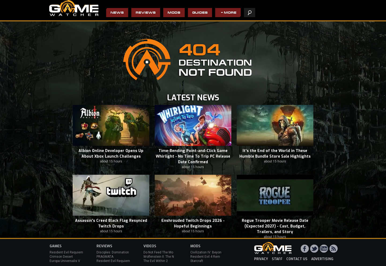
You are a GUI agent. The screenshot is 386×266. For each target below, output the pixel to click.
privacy (261, 259)
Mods (174, 13)
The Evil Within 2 (155, 261)
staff (277, 259)
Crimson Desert (61, 257)
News (117, 13)
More (230, 13)
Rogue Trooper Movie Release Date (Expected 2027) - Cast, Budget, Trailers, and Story (275, 226)
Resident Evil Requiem (66, 252)
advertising (322, 259)
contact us (296, 259)
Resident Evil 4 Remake (207, 257)
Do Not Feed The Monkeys (162, 252)
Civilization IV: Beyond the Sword (214, 252)
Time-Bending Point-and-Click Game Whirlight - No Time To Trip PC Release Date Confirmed (193, 156)
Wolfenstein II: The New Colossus (168, 257)
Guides (200, 13)
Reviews (146, 13)
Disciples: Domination (112, 252)
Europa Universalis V (65, 261)
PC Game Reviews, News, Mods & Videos (74, 8)
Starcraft (196, 261)
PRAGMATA (104, 257)
